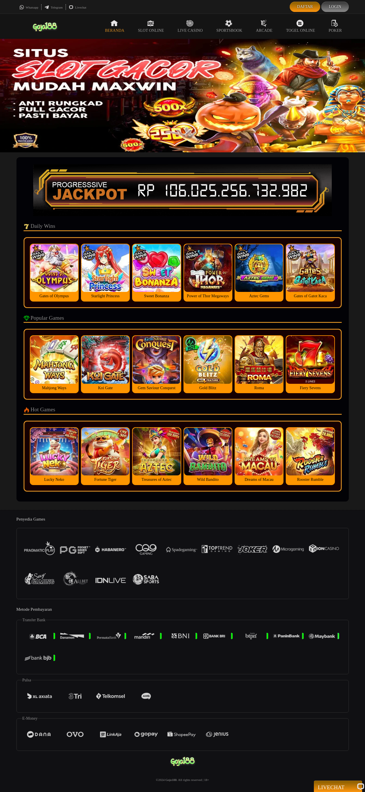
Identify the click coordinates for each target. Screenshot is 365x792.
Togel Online (300, 26)
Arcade (264, 26)
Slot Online (151, 26)
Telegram (53, 7)
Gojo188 (171, 780)
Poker (335, 26)
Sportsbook (229, 26)
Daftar (305, 7)
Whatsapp (28, 7)
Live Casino (190, 26)
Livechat (77, 7)
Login (335, 7)
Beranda (114, 26)
